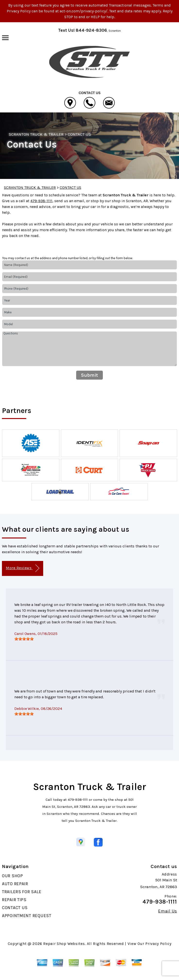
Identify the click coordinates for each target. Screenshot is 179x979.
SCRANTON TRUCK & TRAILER (36, 134)
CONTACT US (79, 134)
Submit (89, 375)
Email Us (167, 911)
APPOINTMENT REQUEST (26, 915)
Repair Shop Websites (64, 943)
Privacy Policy (158, 943)
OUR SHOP (12, 875)
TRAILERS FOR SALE (21, 891)
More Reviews (22, 568)
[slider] (24, 639)
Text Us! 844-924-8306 (82, 30)
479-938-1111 (41, 201)
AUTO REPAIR (15, 883)
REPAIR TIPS (14, 899)
